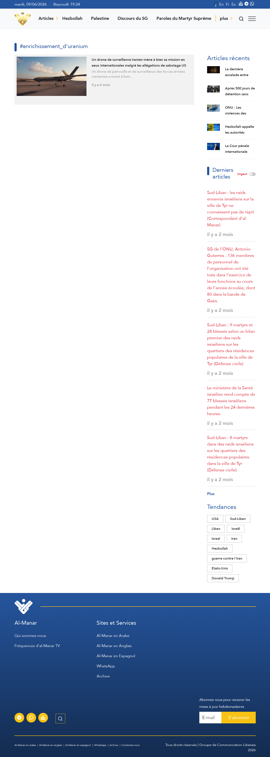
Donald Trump (223, 578)
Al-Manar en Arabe (113, 635)
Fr (227, 4)
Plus (210, 493)
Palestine (100, 18)
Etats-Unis (220, 568)
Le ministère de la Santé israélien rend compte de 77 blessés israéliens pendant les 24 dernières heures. (231, 401)
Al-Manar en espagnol (78, 745)
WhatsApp (106, 665)
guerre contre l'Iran (227, 558)
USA (215, 519)
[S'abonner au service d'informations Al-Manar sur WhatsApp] (31, 718)
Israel (216, 538)
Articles (46, 18)
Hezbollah (72, 18)
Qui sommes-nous (30, 635)
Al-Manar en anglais (50, 745)
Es (234, 4)
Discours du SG (133, 18)
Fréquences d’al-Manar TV (37, 645)
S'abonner (238, 717)
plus (224, 18)
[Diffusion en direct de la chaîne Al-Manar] (43, 718)
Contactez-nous (130, 745)
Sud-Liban (238, 519)
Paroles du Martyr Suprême (184, 18)
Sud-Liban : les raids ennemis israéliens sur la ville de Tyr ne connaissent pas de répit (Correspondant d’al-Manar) (230, 208)
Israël (236, 529)
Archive (103, 676)
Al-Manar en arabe (25, 745)
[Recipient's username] (210, 717)
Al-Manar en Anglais (114, 645)
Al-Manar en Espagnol (116, 655)
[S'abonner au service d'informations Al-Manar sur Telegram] (19, 718)
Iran (234, 538)
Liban (216, 529)
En (221, 4)
